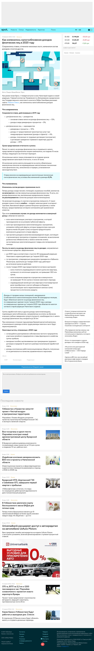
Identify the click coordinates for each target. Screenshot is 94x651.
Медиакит (71, 52)
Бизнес (13, 454)
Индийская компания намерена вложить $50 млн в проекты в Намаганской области (21, 460)
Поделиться (29, 360)
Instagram (44, 636)
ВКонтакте (45, 639)
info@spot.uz (65, 646)
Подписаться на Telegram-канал (31, 367)
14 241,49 (75, 40)
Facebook (44, 634)
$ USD (67, 37)
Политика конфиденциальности (25, 640)
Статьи (21, 30)
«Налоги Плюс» (13, 102)
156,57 (74, 43)
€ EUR (67, 40)
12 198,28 (75, 37)
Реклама (66, 52)
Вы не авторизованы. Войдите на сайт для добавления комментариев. (31, 380)
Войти (6, 391)
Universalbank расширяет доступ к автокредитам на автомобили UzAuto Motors (30, 527)
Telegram (44, 632)
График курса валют (70, 48)
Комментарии (16, 360)
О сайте (21, 636)
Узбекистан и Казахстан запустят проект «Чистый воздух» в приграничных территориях (18, 411)
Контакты (77, 52)
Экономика (13, 406)
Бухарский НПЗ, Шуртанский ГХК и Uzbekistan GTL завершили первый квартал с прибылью (19, 482)
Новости (14, 30)
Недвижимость (30, 30)
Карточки (41, 30)
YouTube (44, 641)
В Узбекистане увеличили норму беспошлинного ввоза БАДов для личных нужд (18, 505)
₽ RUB (67, 43)
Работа (21, 643)
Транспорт (19, 583)
